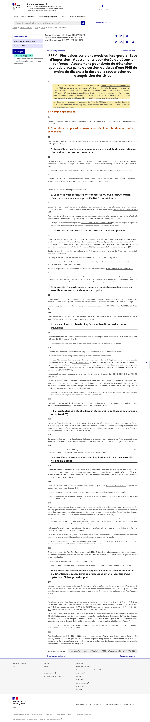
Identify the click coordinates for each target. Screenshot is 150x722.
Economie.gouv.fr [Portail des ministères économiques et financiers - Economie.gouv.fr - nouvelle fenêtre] (81, 683)
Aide (13, 666)
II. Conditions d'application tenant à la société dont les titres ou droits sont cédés (28, 61)
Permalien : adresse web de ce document (127, 36)
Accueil (15, 17)
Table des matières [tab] (20, 36)
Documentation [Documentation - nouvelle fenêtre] (49, 673)
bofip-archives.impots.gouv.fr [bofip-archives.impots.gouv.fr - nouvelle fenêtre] (53, 676)
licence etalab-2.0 (55, 719)
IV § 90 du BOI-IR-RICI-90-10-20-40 (119, 268)
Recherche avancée (103, 22)
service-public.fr (95, 704)
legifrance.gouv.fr (112, 704)
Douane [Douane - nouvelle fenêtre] (78, 676)
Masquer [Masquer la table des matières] (19, 51)
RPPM (36, 28)
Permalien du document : (55, 651)
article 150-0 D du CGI (98, 239)
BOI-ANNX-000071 (116, 383)
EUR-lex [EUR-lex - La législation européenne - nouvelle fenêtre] (78, 680)
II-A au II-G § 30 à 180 (105, 514)
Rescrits (63, 17)
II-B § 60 (95, 541)
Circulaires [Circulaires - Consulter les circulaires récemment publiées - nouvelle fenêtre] (79, 673)
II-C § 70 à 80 (115, 521)
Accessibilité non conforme (20, 715)
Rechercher (83, 23)
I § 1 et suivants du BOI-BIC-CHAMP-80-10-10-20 (101, 218)
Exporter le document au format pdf (116, 36)
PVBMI (43, 28)
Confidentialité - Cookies (63, 715)
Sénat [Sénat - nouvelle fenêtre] (78, 690)
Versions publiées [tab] (20, 46)
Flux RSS (46, 666)
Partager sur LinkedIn (127, 42)
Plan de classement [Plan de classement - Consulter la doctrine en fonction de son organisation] (28, 17)
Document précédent (56, 50)
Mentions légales (37, 715)
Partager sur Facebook (116, 42)
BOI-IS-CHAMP (117, 343)
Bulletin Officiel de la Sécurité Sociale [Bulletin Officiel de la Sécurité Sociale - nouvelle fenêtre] (87, 670)
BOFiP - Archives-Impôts (77, 17)
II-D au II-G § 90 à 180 (114, 541)
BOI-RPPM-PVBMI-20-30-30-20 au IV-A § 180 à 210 (100, 257)
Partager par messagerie (133, 42)
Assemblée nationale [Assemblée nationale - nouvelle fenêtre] (82, 666)
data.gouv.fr (128, 704)
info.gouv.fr (80, 704)
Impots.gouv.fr (80, 686)
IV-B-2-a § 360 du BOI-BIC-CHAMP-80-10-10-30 (96, 223)
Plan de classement (26, 28)
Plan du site (49, 715)
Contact (15, 670)
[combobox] (47, 23)
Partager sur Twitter (121, 42)
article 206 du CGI (79, 362)
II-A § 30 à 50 (97, 521)
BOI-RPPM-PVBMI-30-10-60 (69, 627)
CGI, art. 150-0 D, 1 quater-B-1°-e (74, 430)
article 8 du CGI (109, 374)
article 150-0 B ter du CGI (121, 602)
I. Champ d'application (24, 55)
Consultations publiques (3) (47, 17)
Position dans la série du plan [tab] (24, 41)
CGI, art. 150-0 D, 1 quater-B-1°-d (61, 339)
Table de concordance (51, 670)
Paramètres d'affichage (83, 715)
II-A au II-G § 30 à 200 (123, 588)
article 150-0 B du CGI (76, 588)
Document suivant (127, 50)
